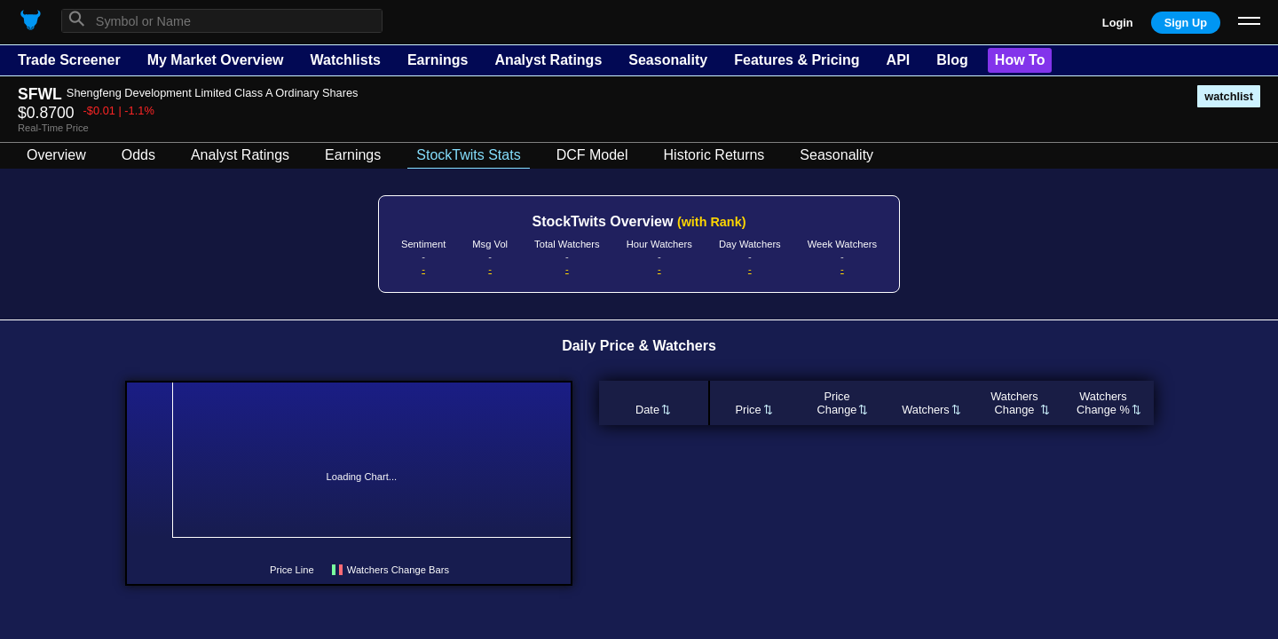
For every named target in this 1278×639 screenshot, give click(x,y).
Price (748, 409)
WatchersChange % (1103, 403)
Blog (952, 59)
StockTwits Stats (468, 154)
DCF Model (592, 154)
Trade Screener (69, 59)
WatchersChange (1014, 403)
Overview (56, 154)
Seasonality (667, 59)
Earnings (437, 59)
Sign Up (1185, 22)
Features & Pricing (796, 59)
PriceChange (837, 403)
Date (647, 409)
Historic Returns (714, 154)
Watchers (926, 409)
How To (1020, 59)
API (899, 59)
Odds (138, 154)
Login (1117, 22)
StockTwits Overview (639, 221)
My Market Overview (215, 59)
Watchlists (345, 59)
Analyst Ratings (548, 59)
